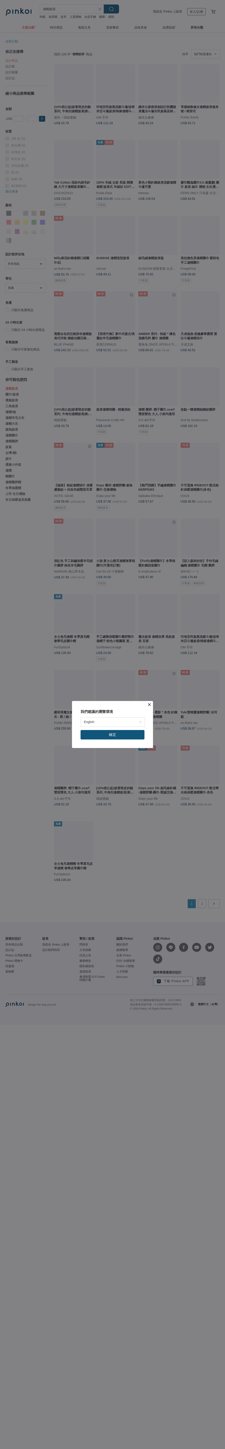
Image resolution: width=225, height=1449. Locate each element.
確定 (112, 735)
